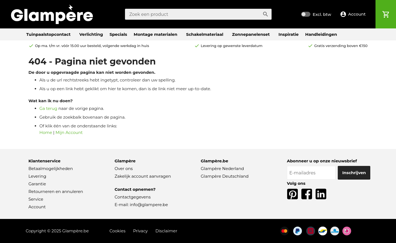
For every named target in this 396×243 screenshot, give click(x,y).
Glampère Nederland (222, 168)
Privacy (140, 230)
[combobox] (198, 14)
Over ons (124, 168)
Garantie (37, 183)
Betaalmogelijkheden (50, 168)
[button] (354, 14)
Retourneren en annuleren (55, 191)
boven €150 (341, 45)
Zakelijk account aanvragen (143, 176)
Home (45, 132)
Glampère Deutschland (225, 176)
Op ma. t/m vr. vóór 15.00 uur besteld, (92, 45)
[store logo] (52, 14)
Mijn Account (69, 132)
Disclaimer (166, 230)
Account (37, 206)
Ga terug (48, 108)
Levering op (232, 45)
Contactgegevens (133, 197)
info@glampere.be (149, 204)
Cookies (117, 230)
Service (35, 199)
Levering (37, 176)
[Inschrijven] (354, 173)
